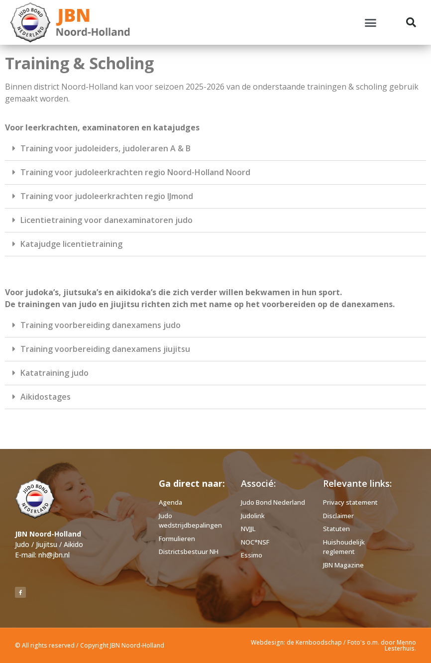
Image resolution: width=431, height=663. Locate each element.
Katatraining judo (54, 372)
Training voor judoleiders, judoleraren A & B (105, 148)
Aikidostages (45, 396)
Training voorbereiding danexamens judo (100, 325)
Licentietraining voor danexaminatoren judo (106, 220)
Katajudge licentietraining (71, 243)
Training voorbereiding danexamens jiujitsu (105, 348)
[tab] (215, 149)
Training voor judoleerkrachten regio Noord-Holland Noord (135, 172)
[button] (370, 22)
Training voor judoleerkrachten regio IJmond (106, 196)
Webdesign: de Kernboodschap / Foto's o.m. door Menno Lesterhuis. (333, 645)
